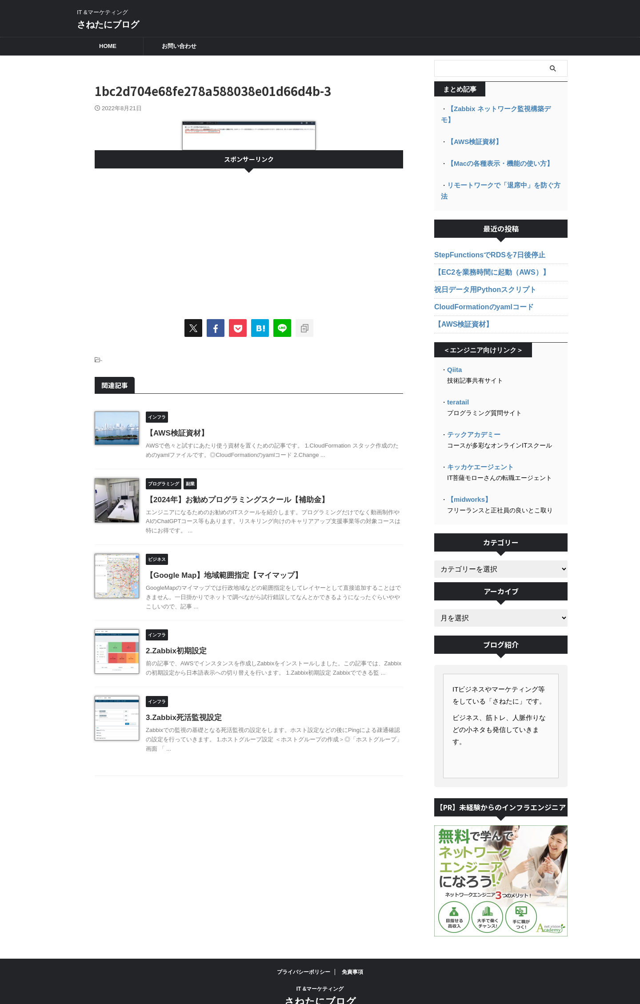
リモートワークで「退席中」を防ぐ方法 (503, 172)
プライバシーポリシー (303, 946)
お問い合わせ (179, 46)
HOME (107, 46)
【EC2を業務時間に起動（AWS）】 (484, 248)
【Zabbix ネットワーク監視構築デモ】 (501, 108)
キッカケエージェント (478, 441)
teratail (457, 377)
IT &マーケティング (320, 963)
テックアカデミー (472, 409)
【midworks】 (467, 473)
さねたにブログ (108, 24)
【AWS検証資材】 (175, 433)
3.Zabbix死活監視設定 (181, 717)
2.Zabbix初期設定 (174, 651)
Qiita (454, 345)
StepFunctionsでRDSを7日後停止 (483, 231)
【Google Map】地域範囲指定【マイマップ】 (219, 575)
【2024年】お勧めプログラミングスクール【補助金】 (232, 500)
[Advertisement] (249, 239)
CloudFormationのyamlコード (477, 283)
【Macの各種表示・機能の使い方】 (496, 151)
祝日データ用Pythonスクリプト (479, 265)
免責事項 (352, 946)
